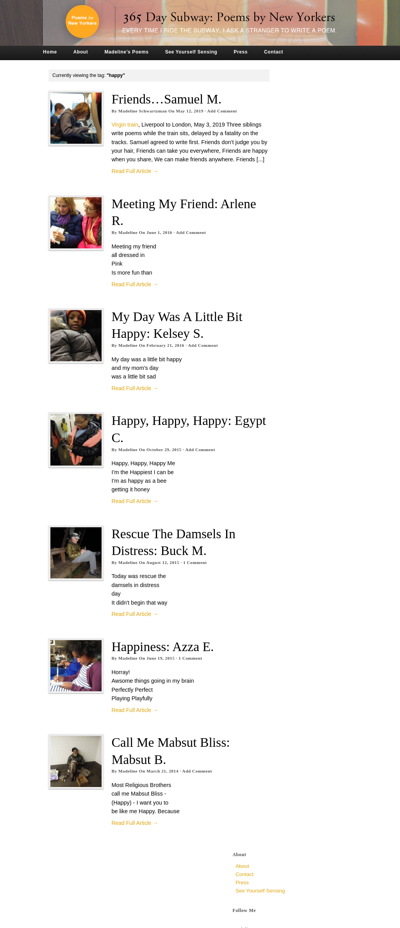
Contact (279, 52)
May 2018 (281, 386)
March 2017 (284, 452)
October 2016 (286, 493)
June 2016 (282, 525)
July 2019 (281, 337)
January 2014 (286, 763)
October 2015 (286, 591)
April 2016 (282, 542)
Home (56, 52)
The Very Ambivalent (294, 188)
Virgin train (125, 124)
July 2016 (281, 517)
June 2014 (282, 722)
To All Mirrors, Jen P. (294, 226)
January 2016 (286, 566)
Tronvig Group (161, 919)
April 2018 (282, 394)
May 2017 (281, 435)
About (86, 52)
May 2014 (281, 730)
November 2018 (288, 361)
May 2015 (281, 632)
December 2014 (288, 673)
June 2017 (282, 427)
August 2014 (285, 706)
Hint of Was (284, 169)
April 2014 (282, 739)
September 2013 (289, 788)
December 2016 (288, 476)
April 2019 (282, 353)
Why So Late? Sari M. (295, 236)
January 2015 (286, 665)
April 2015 (282, 640)
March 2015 (284, 648)
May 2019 (281, 345)
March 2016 (284, 550)
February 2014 (287, 755)
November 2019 (288, 320)
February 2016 (287, 558)
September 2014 (289, 698)
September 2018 (289, 370)
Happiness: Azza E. (163, 655)
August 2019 (285, 329)
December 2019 (288, 312)
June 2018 (282, 378)
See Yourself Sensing (197, 52)
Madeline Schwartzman (142, 111)
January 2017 (286, 468)
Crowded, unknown (293, 265)
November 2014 (288, 681)
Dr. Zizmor (283, 198)
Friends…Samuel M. (167, 99)
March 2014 (284, 747)
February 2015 (287, 657)
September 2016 (289, 501)
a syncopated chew (294, 178)
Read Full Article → (135, 180)
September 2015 (289, 599)
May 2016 (281, 534)
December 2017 (288, 411)
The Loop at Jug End (294, 159)
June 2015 (282, 624)
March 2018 (284, 402)
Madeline (128, 241)
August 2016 (285, 509)
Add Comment (222, 111)
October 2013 (286, 780)
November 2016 (288, 484)
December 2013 (288, 772)
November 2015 (288, 583)
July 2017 (281, 419)
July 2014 (281, 714)
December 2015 (288, 575)
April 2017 (282, 443)
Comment (195, 571)
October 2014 (286, 689)
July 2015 (281, 616)
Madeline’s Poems (133, 52)
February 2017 (287, 460)
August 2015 (285, 607)
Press (247, 52)
